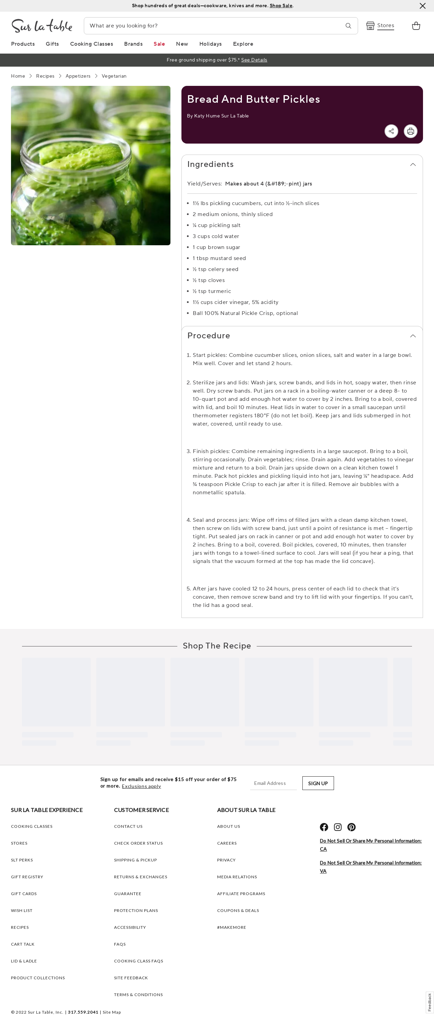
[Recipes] (45, 76)
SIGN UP (318, 783)
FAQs (120, 944)
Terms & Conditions (138, 994)
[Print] (411, 131)
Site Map (112, 1012)
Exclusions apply (141, 786)
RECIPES (20, 927)
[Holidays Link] (210, 44)
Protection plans (136, 910)
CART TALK (23, 944)
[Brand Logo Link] (42, 26)
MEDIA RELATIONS (237, 876)
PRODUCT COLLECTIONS (38, 977)
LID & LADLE (24, 960)
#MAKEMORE (231, 927)
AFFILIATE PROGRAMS (241, 893)
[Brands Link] (133, 44)
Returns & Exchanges (140, 876)
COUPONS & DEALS (238, 910)
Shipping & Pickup (135, 859)
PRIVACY (226, 859)
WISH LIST (22, 910)
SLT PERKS (22, 859)
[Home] (18, 76)
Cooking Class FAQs (138, 960)
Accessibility (130, 927)
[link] (416, 26)
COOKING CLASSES (32, 826)
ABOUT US (228, 826)
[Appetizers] (78, 76)
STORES (19, 843)
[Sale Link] (159, 44)
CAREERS (227, 843)
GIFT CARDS (24, 893)
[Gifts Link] (52, 44)
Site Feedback (131, 977)
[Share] (391, 131)
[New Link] (182, 44)
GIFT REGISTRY (27, 876)
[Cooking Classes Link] (91, 44)
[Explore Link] (243, 44)
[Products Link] (23, 44)
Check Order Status (138, 843)
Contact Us (128, 826)
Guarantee (128, 893)
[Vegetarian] (114, 76)
